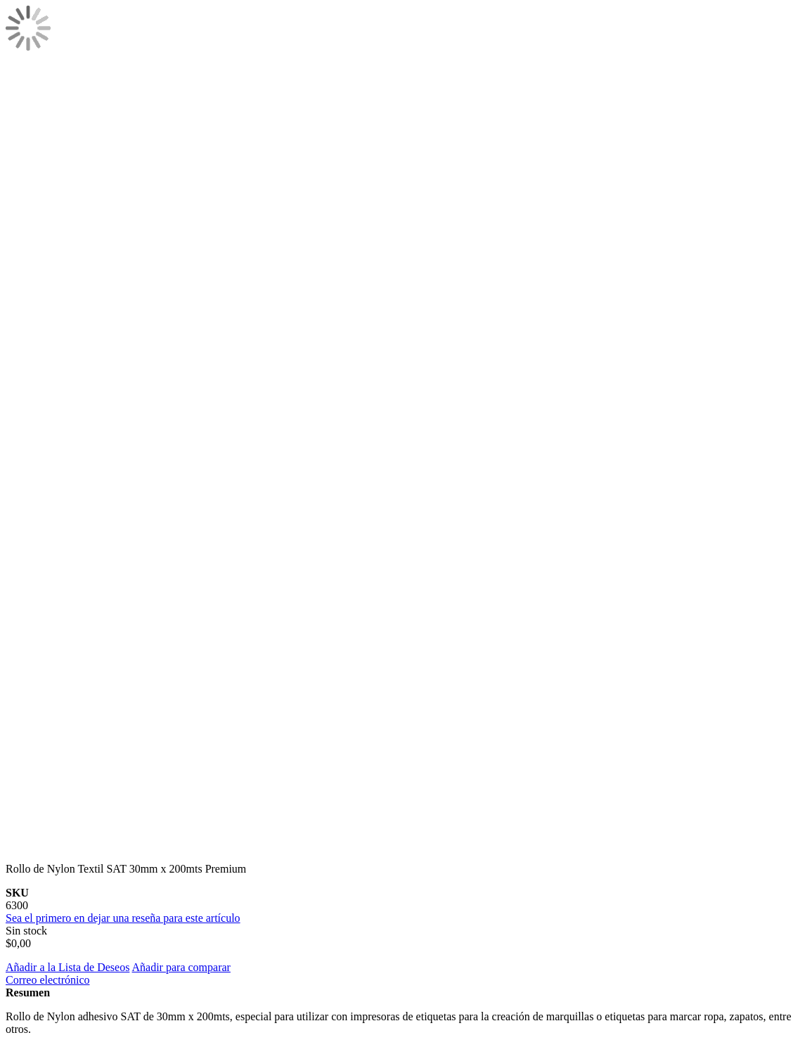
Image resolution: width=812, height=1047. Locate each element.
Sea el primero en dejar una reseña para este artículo (123, 918)
